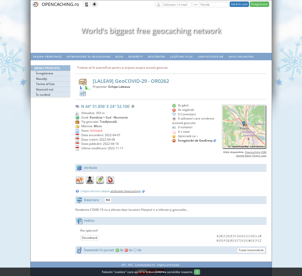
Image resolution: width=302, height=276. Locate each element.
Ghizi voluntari (241, 56)
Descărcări (156, 56)
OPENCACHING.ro (60, 4)
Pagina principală (47, 56)
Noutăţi (41, 79)
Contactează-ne (211, 56)
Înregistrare (259, 4)
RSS (130, 265)
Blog (119, 56)
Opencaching (252, 152)
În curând (43, 94)
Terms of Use (45, 84)
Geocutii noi (44, 89)
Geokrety (135, 56)
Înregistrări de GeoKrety (195, 140)
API (124, 265)
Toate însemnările (251, 250)
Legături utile (181, 56)
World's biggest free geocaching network (151, 30)
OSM (263, 152)
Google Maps (244, 155)
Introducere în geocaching (89, 56)
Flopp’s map (259, 155)
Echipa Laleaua (119, 87)
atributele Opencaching (125, 191)
